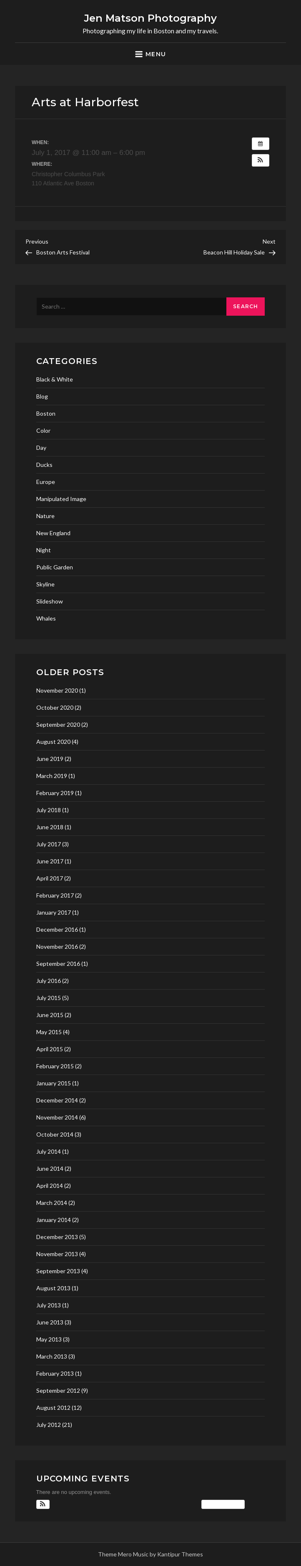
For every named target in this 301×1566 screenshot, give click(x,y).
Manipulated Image (61, 498)
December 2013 (57, 1236)
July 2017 (48, 844)
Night (43, 550)
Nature (45, 515)
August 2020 (53, 741)
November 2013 (57, 1253)
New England (53, 532)
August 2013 (53, 1288)
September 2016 (58, 963)
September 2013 (58, 1270)
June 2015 (49, 1014)
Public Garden (54, 567)
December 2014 (57, 1100)
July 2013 (48, 1305)
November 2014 (57, 1117)
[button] (260, 160)
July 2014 (48, 1151)
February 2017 (55, 895)
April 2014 (49, 1185)
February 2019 (55, 792)
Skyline (45, 584)
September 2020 (58, 724)
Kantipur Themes (180, 1554)
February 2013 (55, 1373)
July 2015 (48, 997)
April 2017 (49, 878)
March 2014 (51, 1202)
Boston (45, 413)
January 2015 (53, 1083)
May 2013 (49, 1339)
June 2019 (49, 758)
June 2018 (49, 826)
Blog (42, 396)
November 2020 (57, 690)
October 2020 (54, 707)
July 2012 (48, 1424)
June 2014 (49, 1168)
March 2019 (51, 775)
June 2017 (49, 861)
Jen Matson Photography (150, 18)
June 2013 (49, 1322)
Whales (46, 618)
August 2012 (53, 1407)
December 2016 (57, 929)
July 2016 (48, 980)
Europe (45, 481)
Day (41, 447)
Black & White (54, 379)
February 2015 (55, 1066)
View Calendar (223, 1504)
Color (43, 430)
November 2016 (57, 946)
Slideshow (49, 601)
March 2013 (51, 1356)
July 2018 (48, 809)
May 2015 (49, 1031)
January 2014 (53, 1219)
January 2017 (53, 912)
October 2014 (54, 1134)
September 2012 (58, 1390)
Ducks (44, 464)
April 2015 (49, 1048)
